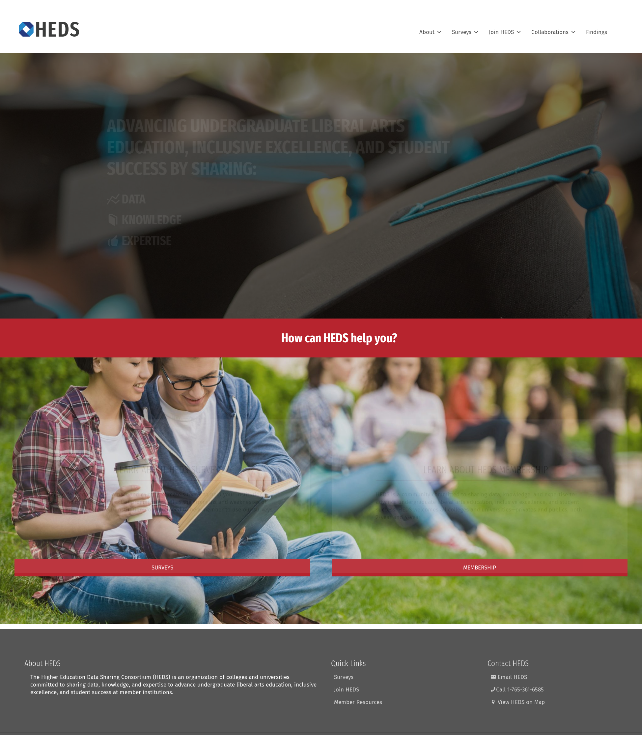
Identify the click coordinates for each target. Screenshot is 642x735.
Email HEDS (508, 677)
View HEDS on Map (517, 702)
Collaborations (553, 29)
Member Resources (358, 702)
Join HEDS (505, 29)
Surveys (465, 29)
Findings (596, 29)
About (430, 29)
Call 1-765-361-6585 (517, 689)
